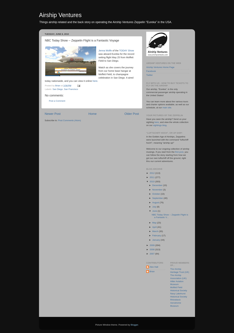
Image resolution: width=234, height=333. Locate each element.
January (156, 240)
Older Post (131, 113)
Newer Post (53, 113)
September (158, 198)
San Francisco (71, 89)
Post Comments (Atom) (69, 120)
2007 (152, 254)
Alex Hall (154, 267)
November (157, 189)
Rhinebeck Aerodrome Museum (175, 303)
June (155, 211)
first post (179, 152)
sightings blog (160, 125)
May (154, 222)
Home (92, 113)
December (157, 185)
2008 (152, 249)
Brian (152, 271)
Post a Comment (57, 101)
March (155, 231)
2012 (152, 173)
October (156, 194)
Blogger (134, 325)
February (157, 235)
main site (166, 107)
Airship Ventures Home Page (160, 67)
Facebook (151, 71)
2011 (152, 177)
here (95, 81)
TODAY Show (126, 50)
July (154, 207)
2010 (152, 181)
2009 (152, 245)
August (156, 202)
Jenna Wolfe (105, 50)
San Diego (57, 89)
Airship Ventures (60, 15)
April (154, 227)
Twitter (149, 75)
